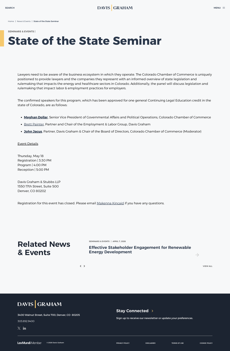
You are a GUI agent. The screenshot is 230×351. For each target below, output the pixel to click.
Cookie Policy (206, 343)
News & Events (24, 21)
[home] (115, 7)
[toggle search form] (9, 8)
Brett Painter (34, 124)
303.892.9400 (26, 321)
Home (11, 21)
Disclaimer (150, 343)
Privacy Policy (122, 343)
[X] (19, 329)
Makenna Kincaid (110, 203)
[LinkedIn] (24, 329)
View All (207, 266)
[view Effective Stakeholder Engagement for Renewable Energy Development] (144, 248)
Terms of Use (178, 343)
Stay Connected (134, 310)
